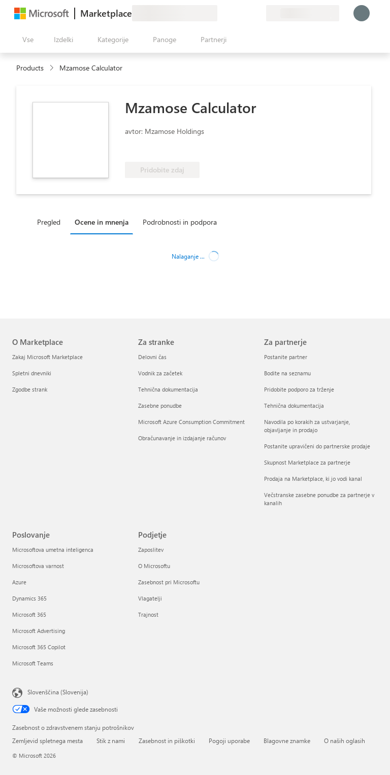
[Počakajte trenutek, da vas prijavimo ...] (361, 13)
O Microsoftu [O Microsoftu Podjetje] (154, 566)
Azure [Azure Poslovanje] (19, 582)
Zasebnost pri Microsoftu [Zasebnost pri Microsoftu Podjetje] (169, 582)
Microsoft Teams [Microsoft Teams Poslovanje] (32, 663)
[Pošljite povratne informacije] (221, 13)
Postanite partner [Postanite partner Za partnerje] (285, 357)
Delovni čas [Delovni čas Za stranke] (152, 357)
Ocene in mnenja (101, 222)
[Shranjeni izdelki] (246, 13)
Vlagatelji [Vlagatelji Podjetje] (150, 598)
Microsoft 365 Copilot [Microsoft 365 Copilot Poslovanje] (39, 647)
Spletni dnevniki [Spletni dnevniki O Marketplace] (31, 373)
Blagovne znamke (287, 740)
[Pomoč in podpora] (234, 13)
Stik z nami (110, 740)
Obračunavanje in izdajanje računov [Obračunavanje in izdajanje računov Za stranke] (182, 438)
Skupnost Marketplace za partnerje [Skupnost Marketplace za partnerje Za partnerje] (307, 462)
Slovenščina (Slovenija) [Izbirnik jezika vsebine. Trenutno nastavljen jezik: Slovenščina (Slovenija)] (57, 692)
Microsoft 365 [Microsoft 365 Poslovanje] (29, 614)
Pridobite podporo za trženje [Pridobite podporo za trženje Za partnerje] (299, 389)
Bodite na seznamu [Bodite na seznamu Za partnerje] (287, 373)
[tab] (51, 221)
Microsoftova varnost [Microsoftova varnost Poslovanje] (38, 566)
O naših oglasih (344, 740)
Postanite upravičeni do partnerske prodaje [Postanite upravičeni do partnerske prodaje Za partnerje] (317, 446)
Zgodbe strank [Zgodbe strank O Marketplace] (29, 389)
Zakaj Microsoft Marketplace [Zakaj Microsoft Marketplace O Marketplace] (47, 357)
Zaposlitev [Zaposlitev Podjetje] (151, 549)
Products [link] (30, 68)
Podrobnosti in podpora (180, 222)
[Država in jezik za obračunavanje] (302, 13)
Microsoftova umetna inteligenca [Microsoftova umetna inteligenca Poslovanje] (52, 549)
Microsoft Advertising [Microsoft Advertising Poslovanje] (38, 631)
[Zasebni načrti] (258, 13)
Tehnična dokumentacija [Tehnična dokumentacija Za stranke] (168, 389)
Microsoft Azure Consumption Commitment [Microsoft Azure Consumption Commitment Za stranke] (191, 422)
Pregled (48, 222)
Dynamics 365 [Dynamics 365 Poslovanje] (29, 598)
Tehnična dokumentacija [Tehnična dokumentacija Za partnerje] (294, 405)
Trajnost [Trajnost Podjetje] (148, 614)
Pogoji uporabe (229, 740)
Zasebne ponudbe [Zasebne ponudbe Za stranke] (160, 405)
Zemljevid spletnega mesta (47, 740)
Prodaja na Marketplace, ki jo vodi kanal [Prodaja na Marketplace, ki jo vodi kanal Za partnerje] (313, 478)
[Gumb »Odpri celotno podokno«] (26, 39)
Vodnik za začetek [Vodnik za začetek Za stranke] (160, 373)
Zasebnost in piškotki (167, 740)
